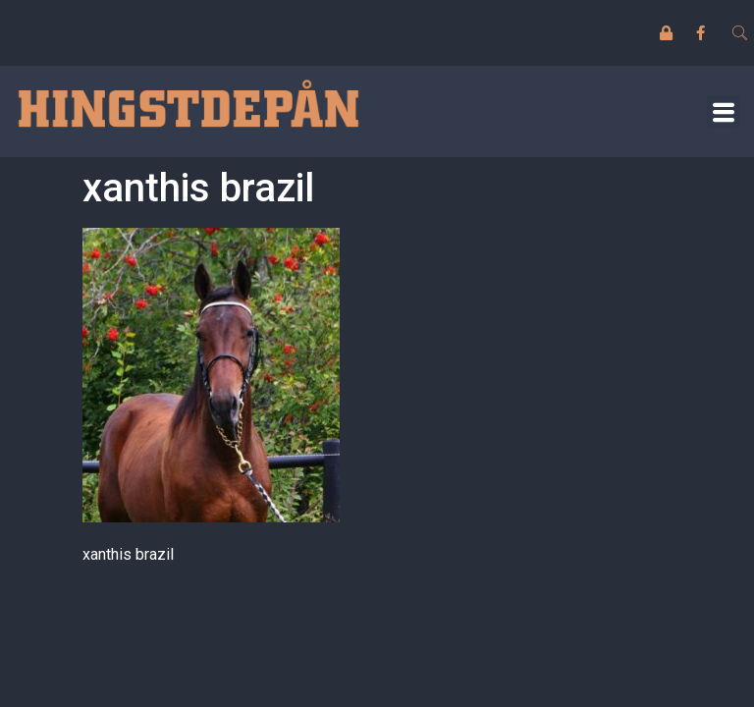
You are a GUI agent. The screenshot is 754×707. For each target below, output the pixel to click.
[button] (723, 111)
